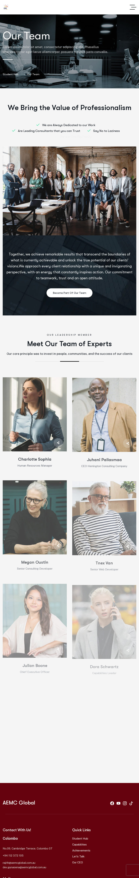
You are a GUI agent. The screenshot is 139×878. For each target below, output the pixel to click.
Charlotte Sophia (34, 464)
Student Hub (14, 74)
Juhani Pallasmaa (104, 465)
